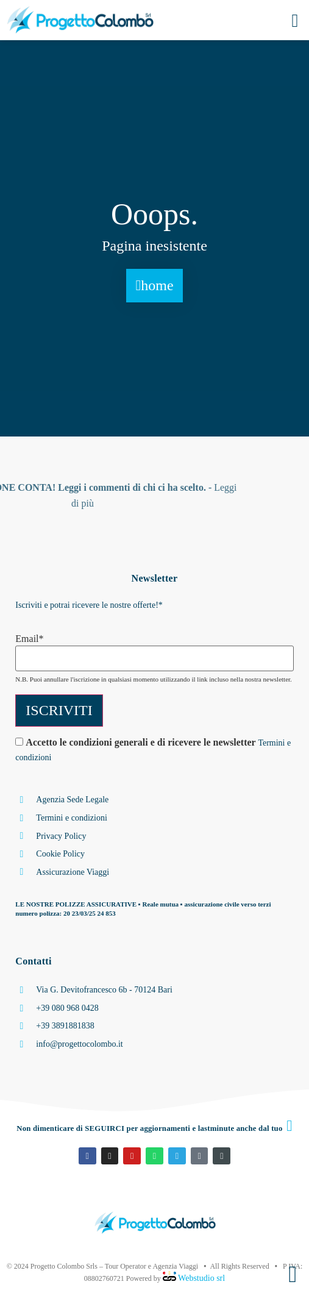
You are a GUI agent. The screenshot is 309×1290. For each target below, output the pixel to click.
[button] (295, 20)
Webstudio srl (200, 1278)
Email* (29, 639)
